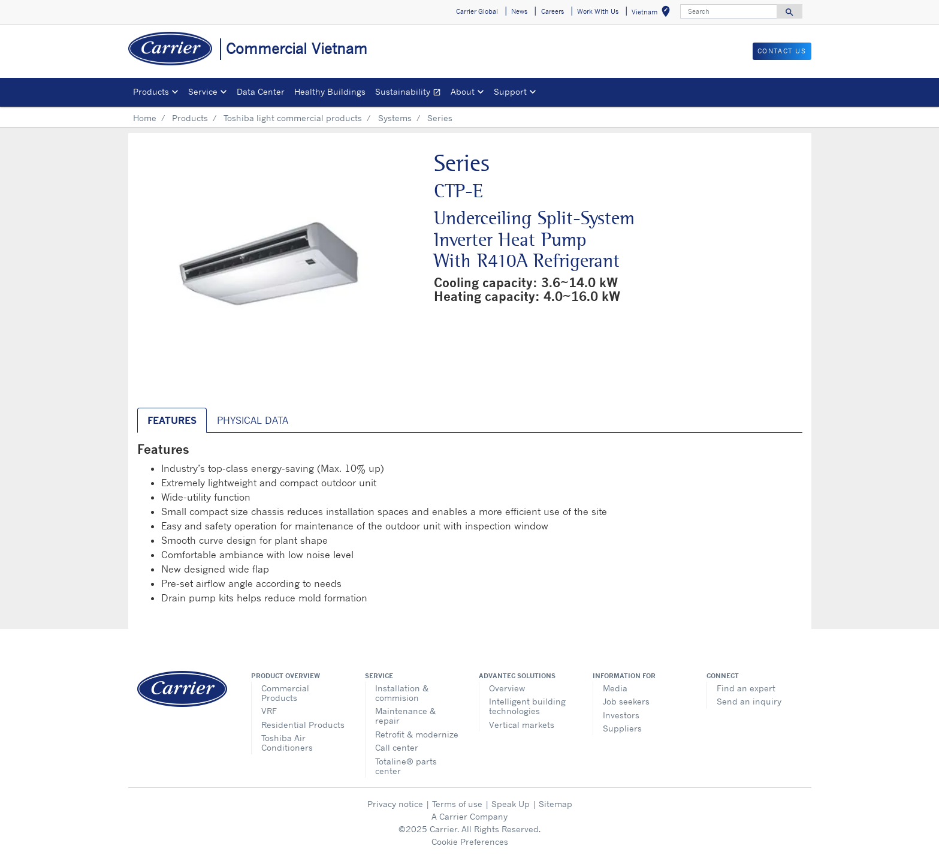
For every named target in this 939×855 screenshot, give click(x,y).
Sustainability (410, 93)
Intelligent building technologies (527, 706)
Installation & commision (401, 693)
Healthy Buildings (330, 91)
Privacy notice (395, 804)
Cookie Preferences (469, 841)
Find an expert (746, 688)
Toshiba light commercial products (293, 118)
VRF (269, 711)
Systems (395, 118)
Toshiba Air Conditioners (287, 742)
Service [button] (203, 91)
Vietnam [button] (653, 13)
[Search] (728, 11)
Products (190, 118)
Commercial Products (285, 693)
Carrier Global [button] (477, 11)
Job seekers (626, 701)
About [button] (463, 91)
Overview (507, 688)
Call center (396, 747)
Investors (621, 715)
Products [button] (151, 91)
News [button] (519, 11)
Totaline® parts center (406, 766)
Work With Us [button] (597, 11)
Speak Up (510, 804)
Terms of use (457, 804)
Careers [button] (552, 11)
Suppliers (622, 728)
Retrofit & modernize (416, 734)
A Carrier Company (469, 816)
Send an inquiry (749, 701)
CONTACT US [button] (782, 51)
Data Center (261, 91)
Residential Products (303, 724)
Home (144, 118)
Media (615, 688)
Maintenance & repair (405, 715)
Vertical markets (521, 724)
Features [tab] (172, 420)
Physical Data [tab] (252, 420)
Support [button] (510, 91)
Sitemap (555, 804)
